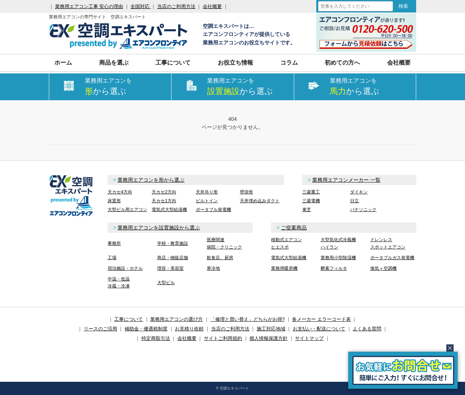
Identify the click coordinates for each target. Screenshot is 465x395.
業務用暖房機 (284, 268)
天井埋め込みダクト (260, 200)
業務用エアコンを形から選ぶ (151, 180)
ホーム (63, 62)
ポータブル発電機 (213, 209)
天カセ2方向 (164, 192)
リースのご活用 (100, 328)
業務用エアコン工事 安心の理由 (89, 6)
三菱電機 (311, 200)
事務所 (114, 243)
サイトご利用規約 (223, 338)
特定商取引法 (155, 338)
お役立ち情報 (235, 62)
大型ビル (166, 282)
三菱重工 (311, 192)
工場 (112, 257)
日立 (354, 200)
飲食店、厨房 (220, 257)
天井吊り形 (207, 192)
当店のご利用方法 (176, 6)
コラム (289, 62)
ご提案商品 (294, 228)
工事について (173, 62)
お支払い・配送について (319, 328)
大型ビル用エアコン (127, 209)
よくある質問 (367, 328)
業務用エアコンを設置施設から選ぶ (159, 228)
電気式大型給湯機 (169, 209)
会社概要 (212, 6)
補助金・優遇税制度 (146, 328)
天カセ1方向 (164, 200)
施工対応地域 (271, 328)
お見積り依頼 (189, 328)
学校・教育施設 (172, 243)
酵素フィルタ (334, 268)
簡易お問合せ (403, 370)
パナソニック (363, 209)
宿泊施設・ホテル (125, 268)
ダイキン (359, 192)
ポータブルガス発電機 (392, 257)
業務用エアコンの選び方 (176, 319)
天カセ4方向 (120, 192)
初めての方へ (342, 62)
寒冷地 (213, 268)
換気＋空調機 (383, 268)
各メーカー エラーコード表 (321, 319)
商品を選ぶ (114, 62)
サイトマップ (309, 338)
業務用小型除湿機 (338, 257)
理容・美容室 (170, 268)
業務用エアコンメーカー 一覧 (346, 180)
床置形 (114, 200)
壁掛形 (246, 192)
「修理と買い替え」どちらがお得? (247, 319)
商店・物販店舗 (172, 257)
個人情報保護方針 (268, 338)
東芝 (306, 209)
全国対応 (140, 6)
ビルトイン (207, 200)
